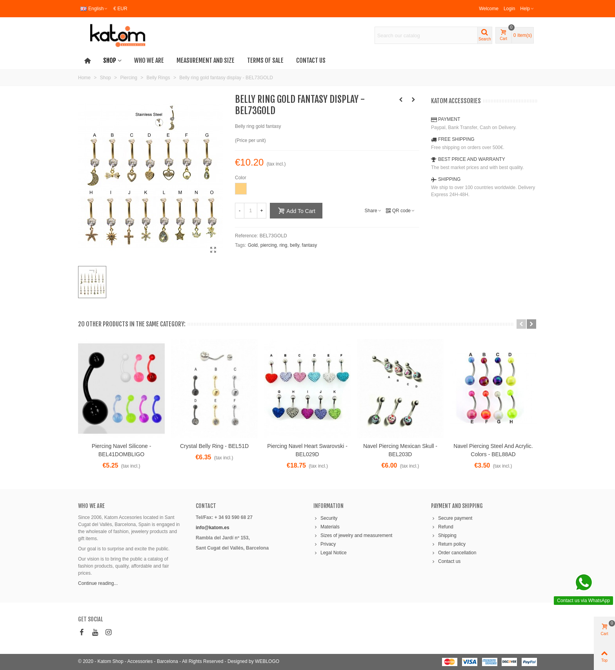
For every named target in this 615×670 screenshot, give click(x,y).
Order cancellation (453, 552)
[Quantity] (250, 210)
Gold (253, 245)
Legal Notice (330, 552)
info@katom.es (212, 527)
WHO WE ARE (91, 505)
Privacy (324, 544)
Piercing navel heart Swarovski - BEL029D (307, 450)
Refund (442, 526)
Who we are (149, 60)
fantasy (309, 245)
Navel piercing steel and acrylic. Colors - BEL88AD (493, 450)
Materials (326, 526)
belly (294, 245)
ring (283, 245)
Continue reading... (98, 583)
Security (325, 518)
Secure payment (451, 518)
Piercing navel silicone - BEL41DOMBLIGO (121, 450)
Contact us (311, 60)
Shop (109, 60)
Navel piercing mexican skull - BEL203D (400, 450)
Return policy (448, 544)
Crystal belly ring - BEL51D (214, 446)
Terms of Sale (265, 60)
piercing (268, 245)
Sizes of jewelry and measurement (352, 535)
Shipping (444, 535)
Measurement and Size (205, 60)
